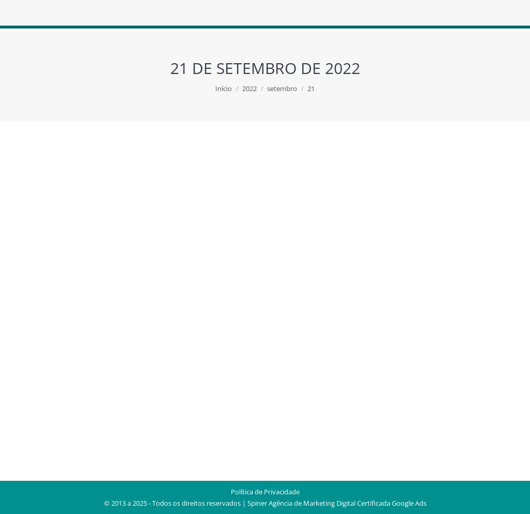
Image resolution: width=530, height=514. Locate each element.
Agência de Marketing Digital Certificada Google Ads (347, 503)
